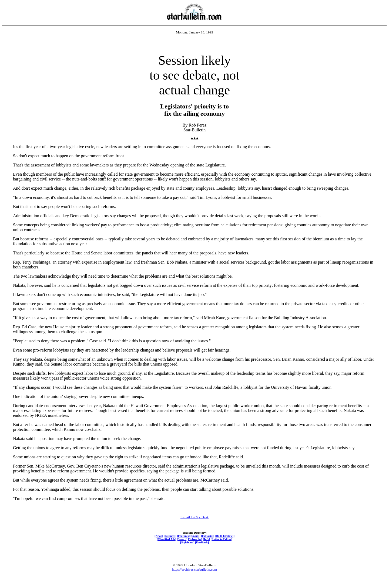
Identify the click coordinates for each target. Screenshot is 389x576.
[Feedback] (202, 542)
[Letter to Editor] (221, 539)
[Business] (170, 535)
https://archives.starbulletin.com (194, 569)
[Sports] (195, 535)
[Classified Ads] (166, 539)
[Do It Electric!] (224, 535)
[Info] (206, 539)
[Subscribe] (195, 539)
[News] (159, 535)
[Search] (182, 539)
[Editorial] (207, 535)
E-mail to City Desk (194, 517)
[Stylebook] (187, 542)
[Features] (183, 535)
